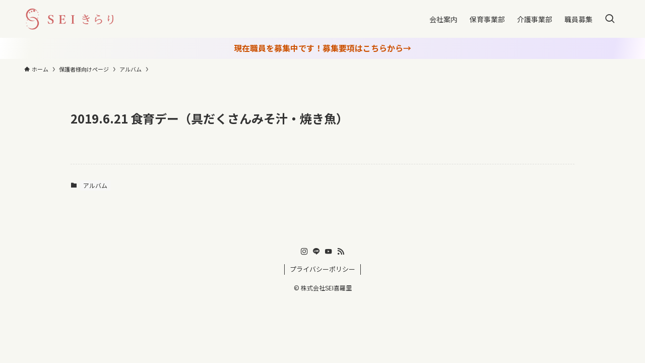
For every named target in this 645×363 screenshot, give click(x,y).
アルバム (95, 185)
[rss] (340, 251)
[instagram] (304, 251)
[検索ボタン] (610, 19)
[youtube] (328, 251)
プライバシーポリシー (322, 269)
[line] (316, 251)
